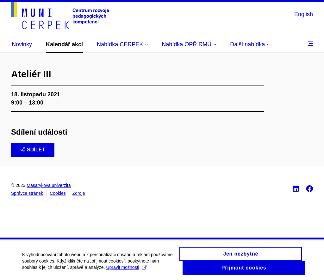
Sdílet (33, 149)
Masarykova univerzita (49, 185)
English (303, 14)
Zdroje (78, 193)
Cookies (58, 193)
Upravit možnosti (126, 269)
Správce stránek (27, 193)
